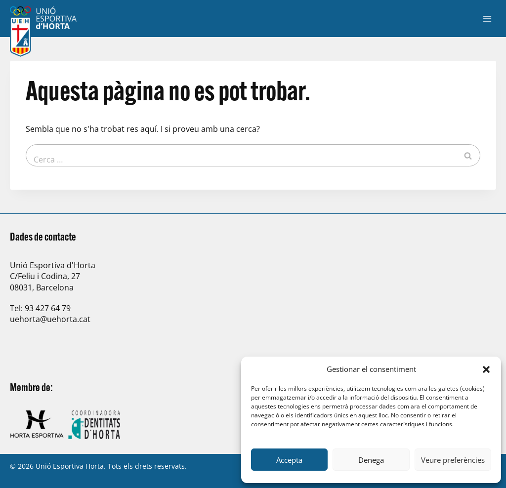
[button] (486, 369)
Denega (371, 460)
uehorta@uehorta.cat (50, 319)
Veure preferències (453, 460)
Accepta (289, 460)
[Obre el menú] (487, 18)
